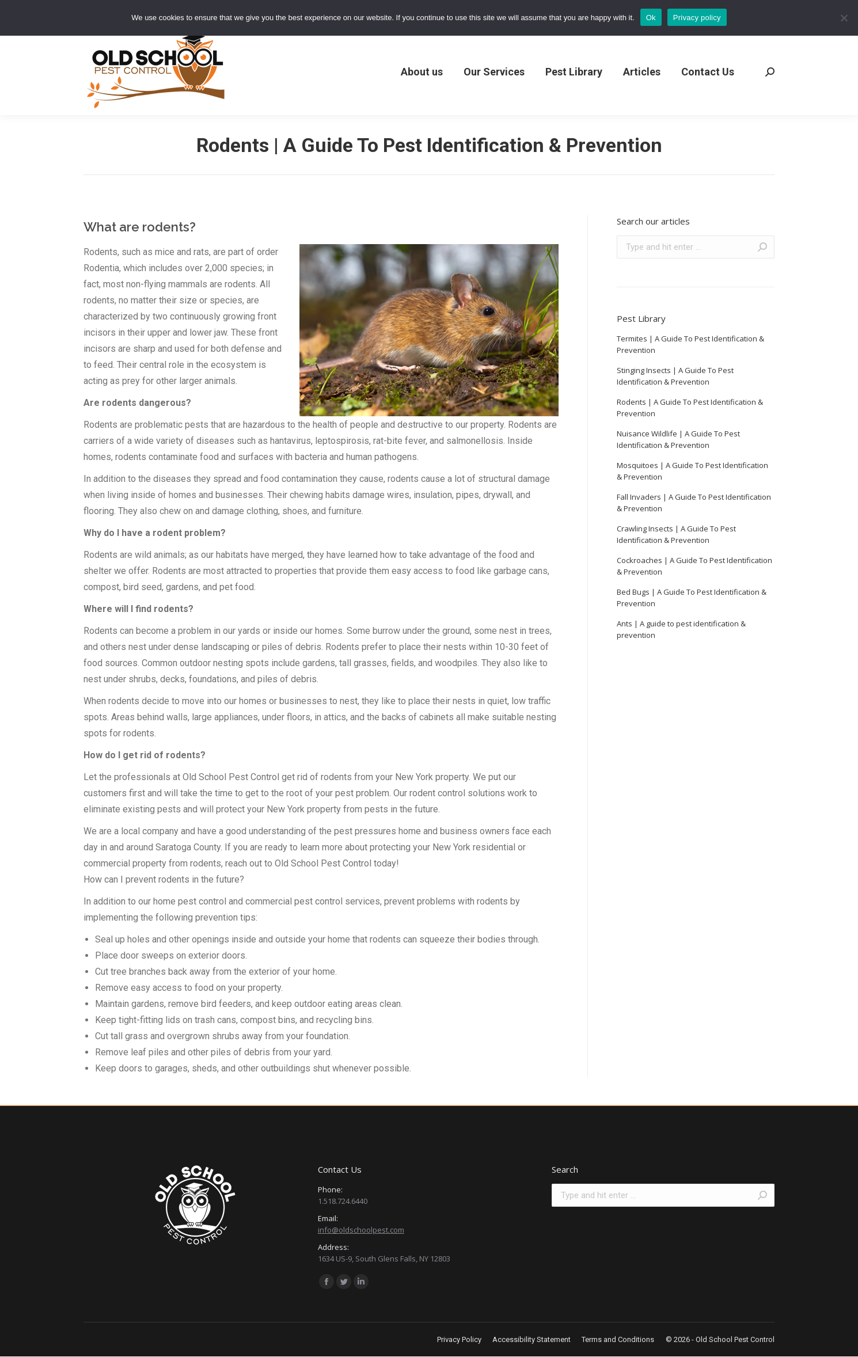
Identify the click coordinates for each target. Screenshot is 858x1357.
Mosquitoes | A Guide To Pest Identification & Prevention (692, 471)
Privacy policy (697, 17)
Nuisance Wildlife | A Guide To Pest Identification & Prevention (678, 439)
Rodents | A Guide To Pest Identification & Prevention (690, 408)
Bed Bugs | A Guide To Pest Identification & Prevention (691, 598)
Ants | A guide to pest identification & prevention (681, 629)
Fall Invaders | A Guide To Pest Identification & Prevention (694, 503)
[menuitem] (421, 72)
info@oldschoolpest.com (361, 1230)
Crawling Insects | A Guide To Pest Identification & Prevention (676, 534)
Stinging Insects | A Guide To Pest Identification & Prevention (675, 376)
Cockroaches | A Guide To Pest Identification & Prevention (694, 566)
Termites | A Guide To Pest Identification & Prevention (690, 344)
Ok (651, 17)
